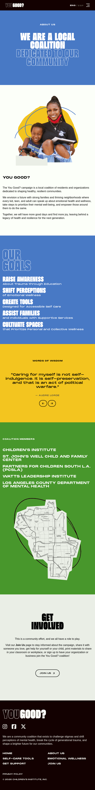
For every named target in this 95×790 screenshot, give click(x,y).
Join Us (20, 645)
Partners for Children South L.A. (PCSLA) (47, 468)
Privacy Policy (13, 774)
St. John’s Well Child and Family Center (45, 458)
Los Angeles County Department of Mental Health (46, 485)
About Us (56, 753)
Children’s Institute (31, 450)
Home (7, 753)
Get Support (14, 763)
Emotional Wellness (67, 758)
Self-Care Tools (18, 758)
